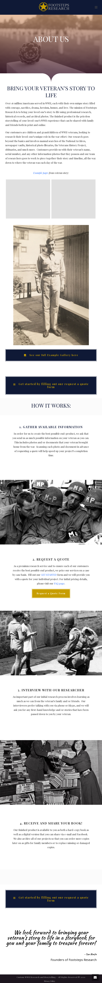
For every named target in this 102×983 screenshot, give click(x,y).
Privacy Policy (49, 981)
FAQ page (59, 583)
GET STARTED (49, 574)
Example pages (40, 172)
